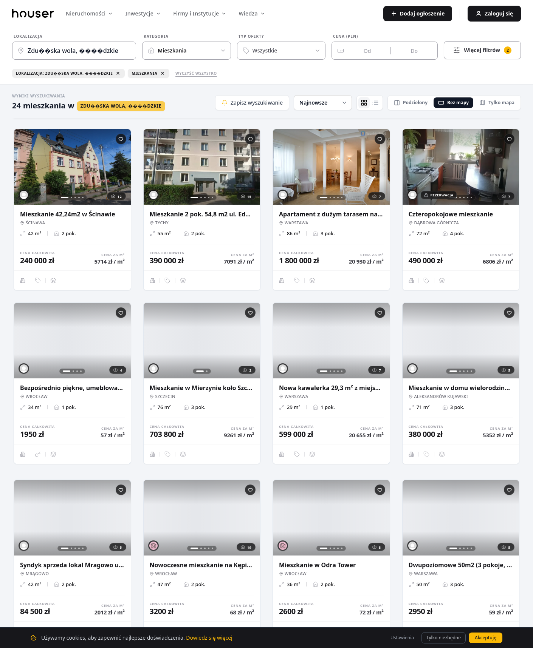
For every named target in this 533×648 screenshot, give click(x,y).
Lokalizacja (28, 36)
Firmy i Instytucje (199, 13)
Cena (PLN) (345, 36)
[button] (323, 102)
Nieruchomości (89, 13)
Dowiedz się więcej (209, 637)
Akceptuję (485, 637)
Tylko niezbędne (443, 637)
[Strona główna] (33, 13)
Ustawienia (402, 637)
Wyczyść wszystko (196, 73)
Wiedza (252, 13)
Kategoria (156, 36)
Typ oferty (251, 36)
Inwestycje (143, 13)
